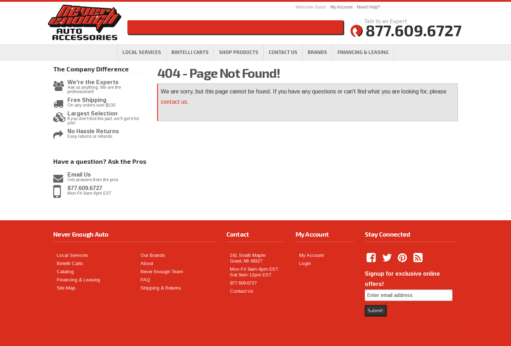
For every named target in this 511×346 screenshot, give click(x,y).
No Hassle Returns (93, 131)
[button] (238, 52)
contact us (174, 102)
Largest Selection (92, 114)
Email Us (79, 175)
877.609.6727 (84, 188)
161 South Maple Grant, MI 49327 (247, 258)
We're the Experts (93, 82)
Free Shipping (86, 100)
